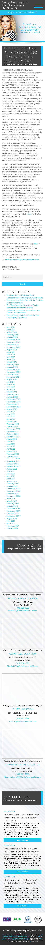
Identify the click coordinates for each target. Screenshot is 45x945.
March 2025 (12, 362)
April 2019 (11, 523)
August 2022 (12, 439)
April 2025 (11, 359)
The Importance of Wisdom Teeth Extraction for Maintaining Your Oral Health (25, 296)
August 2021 (12, 469)
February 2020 (13, 503)
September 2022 (13, 436)
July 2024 (11, 382)
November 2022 (13, 431)
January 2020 (12, 506)
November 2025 (13, 342)
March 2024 (12, 392)
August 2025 (12, 349)
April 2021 (11, 479)
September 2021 (13, 466)
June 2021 (11, 473)
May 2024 (11, 387)
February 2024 (13, 394)
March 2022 (12, 451)
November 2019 (13, 511)
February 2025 (13, 364)
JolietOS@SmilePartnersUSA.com (22, 721)
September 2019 (13, 516)
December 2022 (13, 429)
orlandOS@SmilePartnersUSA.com (22, 610)
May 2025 (11, 357)
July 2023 (11, 411)
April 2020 (11, 498)
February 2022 (13, 454)
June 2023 (11, 414)
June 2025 (11, 354)
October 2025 (12, 344)
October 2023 (12, 404)
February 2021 (13, 483)
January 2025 (12, 367)
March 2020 (12, 501)
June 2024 (11, 384)
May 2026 (11, 327)
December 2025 (13, 339)
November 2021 (13, 461)
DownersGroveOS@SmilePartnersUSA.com (23, 777)
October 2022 (12, 434)
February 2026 (13, 335)
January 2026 (12, 337)
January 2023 (12, 426)
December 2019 (13, 508)
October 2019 (12, 513)
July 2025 (11, 352)
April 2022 (11, 449)
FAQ (23, 941)
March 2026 (12, 332)
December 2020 (13, 488)
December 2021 (13, 459)
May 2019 (11, 521)
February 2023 (13, 424)
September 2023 (13, 407)
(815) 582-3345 (22, 718)
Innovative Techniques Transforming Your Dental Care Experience (24, 311)
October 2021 (12, 464)
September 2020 (13, 496)
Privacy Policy (34, 941)
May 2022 (11, 446)
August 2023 (12, 409)
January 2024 (12, 397)
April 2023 (11, 419)
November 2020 (13, 491)
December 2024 (13, 369)
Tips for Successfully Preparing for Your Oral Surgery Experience (23, 316)
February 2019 (13, 526)
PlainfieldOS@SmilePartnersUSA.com (22, 666)
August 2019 (12, 518)
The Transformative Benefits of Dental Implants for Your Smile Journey (22, 306)
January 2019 (12, 528)
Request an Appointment (22, 12)
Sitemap (27, 941)
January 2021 (12, 486)
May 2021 (11, 476)
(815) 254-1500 (22, 663)
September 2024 (13, 377)
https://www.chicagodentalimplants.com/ (22, 259)
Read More (22, 840)
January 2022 (12, 456)
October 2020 (12, 493)
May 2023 (11, 416)
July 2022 (11, 441)
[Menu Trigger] (38, 6)
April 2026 (11, 329)
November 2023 (13, 401)
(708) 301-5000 (22, 608)
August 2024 (12, 379)
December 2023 (13, 399)
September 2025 (13, 347)
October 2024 (12, 374)
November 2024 (13, 372)
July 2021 (11, 471)
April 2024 (11, 389)
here (29, 214)
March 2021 (12, 481)
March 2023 (12, 421)
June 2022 (11, 444)
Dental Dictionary (16, 941)
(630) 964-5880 (22, 774)
